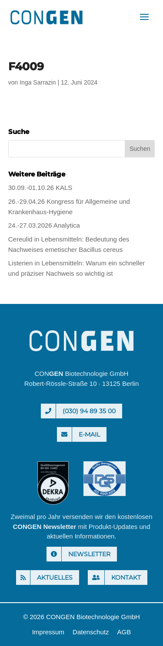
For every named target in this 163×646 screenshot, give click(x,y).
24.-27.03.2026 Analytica (44, 225)
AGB (124, 632)
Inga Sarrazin (38, 82)
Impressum (48, 632)
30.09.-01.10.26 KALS (40, 187)
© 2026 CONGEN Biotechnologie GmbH (81, 616)
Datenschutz (91, 632)
